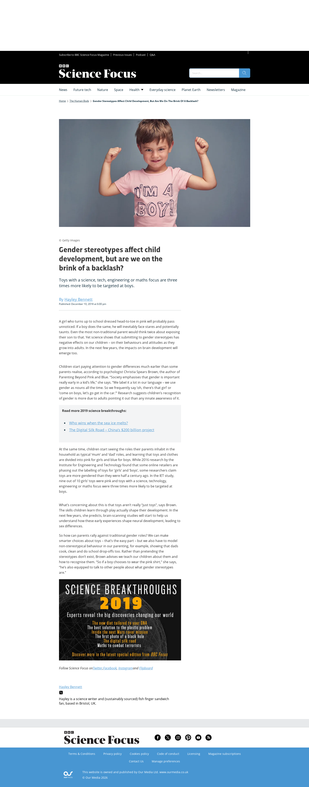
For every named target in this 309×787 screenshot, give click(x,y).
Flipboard (146, 668)
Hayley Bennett (70, 687)
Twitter (97, 668)
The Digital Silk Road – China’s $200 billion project (111, 429)
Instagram (125, 668)
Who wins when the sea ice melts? (98, 422)
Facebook (110, 668)
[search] (244, 73)
